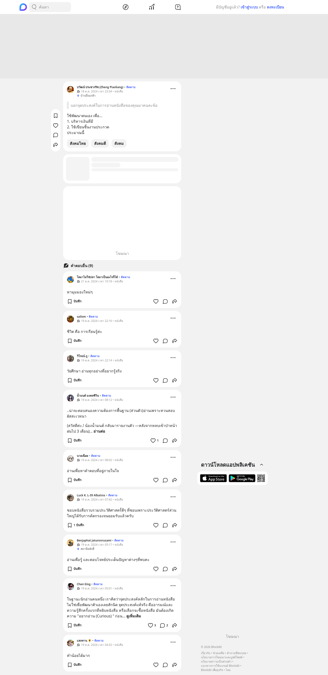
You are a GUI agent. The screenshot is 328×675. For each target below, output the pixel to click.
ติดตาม (130, 88)
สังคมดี (100, 144)
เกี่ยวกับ (205, 653)
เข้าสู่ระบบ (249, 7)
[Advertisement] (164, 47)
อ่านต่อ (99, 431)
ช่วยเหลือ (218, 653)
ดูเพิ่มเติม (133, 616)
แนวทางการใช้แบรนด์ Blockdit (220, 666)
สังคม (119, 144)
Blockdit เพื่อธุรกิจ (212, 670)
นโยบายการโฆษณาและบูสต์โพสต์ (222, 657)
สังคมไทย (78, 144)
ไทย (228, 670)
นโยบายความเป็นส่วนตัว (216, 661)
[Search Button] (34, 7)
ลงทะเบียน (275, 7)
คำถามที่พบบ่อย (236, 653)
